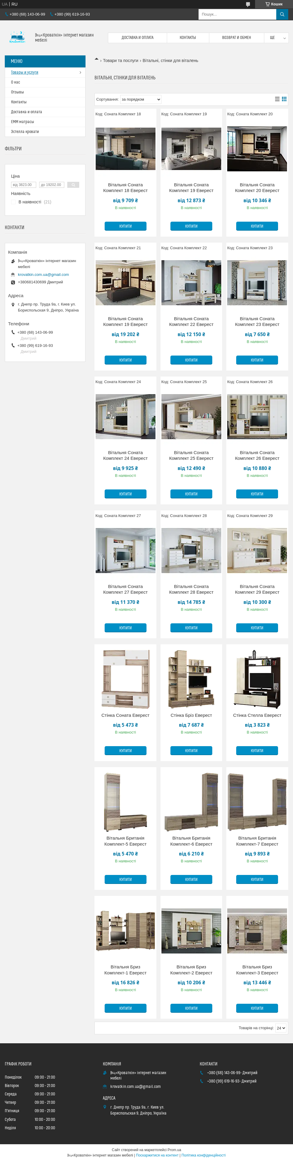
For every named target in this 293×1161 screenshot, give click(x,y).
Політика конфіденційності (203, 1155)
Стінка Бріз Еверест (191, 715)
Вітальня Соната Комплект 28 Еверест (191, 589)
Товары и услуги (24, 72)
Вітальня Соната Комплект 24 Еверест (125, 455)
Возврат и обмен (236, 37)
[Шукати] (282, 14)
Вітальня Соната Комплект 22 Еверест (191, 321)
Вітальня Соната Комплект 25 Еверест (191, 455)
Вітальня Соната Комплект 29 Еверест (257, 589)
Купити (125, 226)
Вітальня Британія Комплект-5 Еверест (125, 840)
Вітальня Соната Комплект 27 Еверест (125, 589)
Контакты (188, 37)
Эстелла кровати (25, 131)
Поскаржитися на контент (157, 1155)
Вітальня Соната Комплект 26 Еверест (257, 455)
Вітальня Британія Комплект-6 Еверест (191, 840)
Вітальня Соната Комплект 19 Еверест (191, 187)
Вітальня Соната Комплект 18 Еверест (125, 187)
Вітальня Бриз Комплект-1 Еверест (125, 969)
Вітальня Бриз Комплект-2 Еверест (191, 969)
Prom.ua (174, 1150)
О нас (15, 82)
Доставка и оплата (137, 37)
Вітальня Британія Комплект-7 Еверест (257, 840)
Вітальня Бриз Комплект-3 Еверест (257, 969)
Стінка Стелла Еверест (257, 715)
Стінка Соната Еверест (125, 715)
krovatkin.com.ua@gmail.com (43, 274)
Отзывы (17, 92)
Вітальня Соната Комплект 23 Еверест (257, 321)
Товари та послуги (120, 60)
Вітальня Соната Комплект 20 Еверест (257, 187)
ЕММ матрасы (22, 122)
